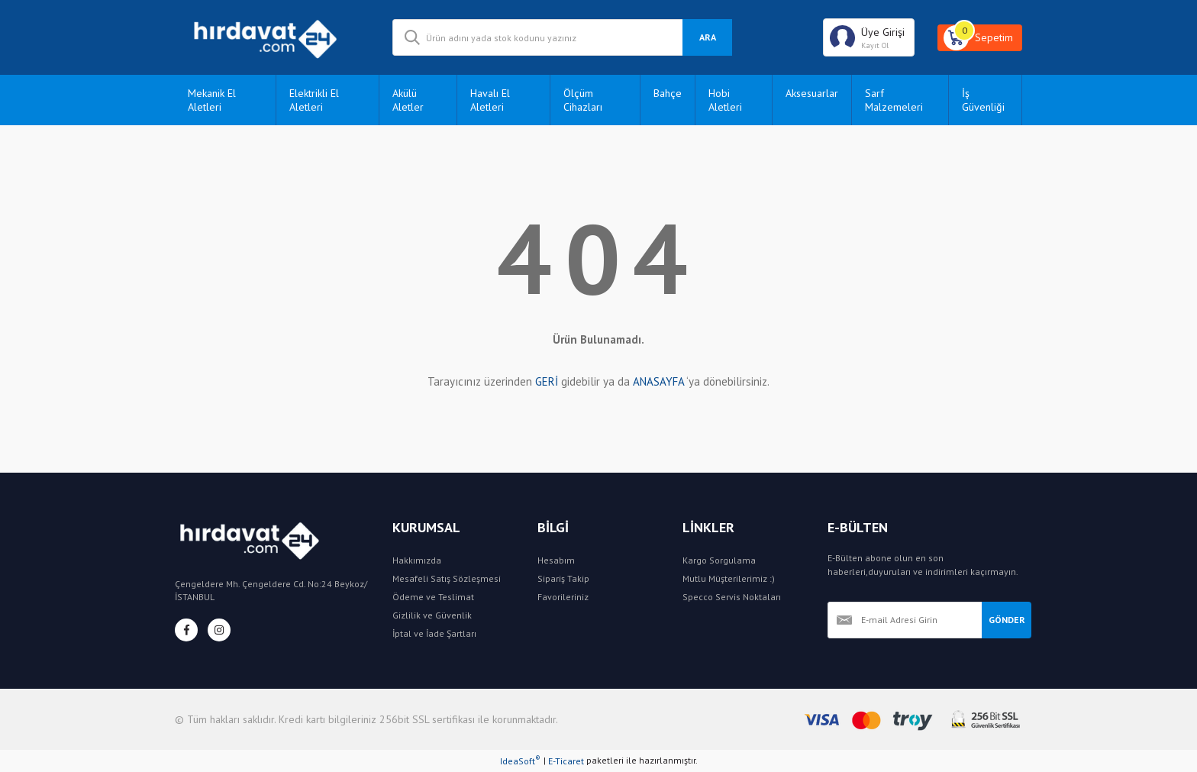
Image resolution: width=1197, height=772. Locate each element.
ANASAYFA (658, 381)
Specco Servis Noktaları (731, 596)
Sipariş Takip (563, 578)
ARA (707, 37)
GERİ (546, 381)
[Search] (562, 37)
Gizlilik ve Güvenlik (432, 615)
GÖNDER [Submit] (1007, 619)
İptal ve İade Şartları (434, 633)
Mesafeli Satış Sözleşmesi (446, 578)
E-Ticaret (566, 761)
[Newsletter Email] (905, 620)
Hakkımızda (416, 560)
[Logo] (272, 37)
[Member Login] (869, 37)
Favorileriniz (563, 596)
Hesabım (556, 560)
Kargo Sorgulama (719, 560)
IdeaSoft (520, 760)
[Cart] (979, 37)
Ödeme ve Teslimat (433, 596)
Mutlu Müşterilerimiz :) (728, 578)
